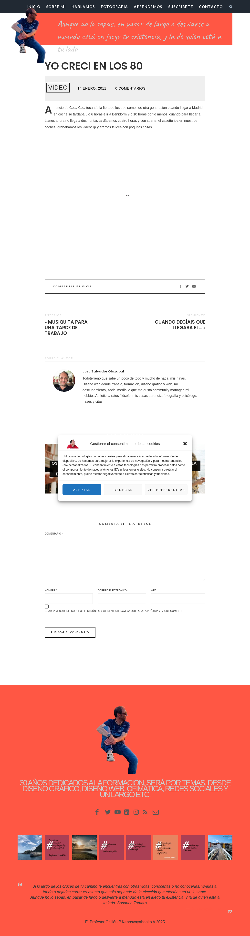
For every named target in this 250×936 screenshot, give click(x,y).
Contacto (211, 6)
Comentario (54, 533)
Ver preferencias (166, 489)
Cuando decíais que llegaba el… (180, 324)
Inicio (33, 6)
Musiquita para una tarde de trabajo (66, 327)
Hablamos (83, 6)
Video (58, 87)
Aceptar (82, 489)
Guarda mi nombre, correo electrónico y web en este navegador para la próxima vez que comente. (114, 611)
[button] (185, 443)
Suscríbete (180, 6)
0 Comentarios (130, 88)
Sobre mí (56, 6)
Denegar (123, 489)
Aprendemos (148, 6)
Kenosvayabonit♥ (206, 908)
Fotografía (114, 6)
